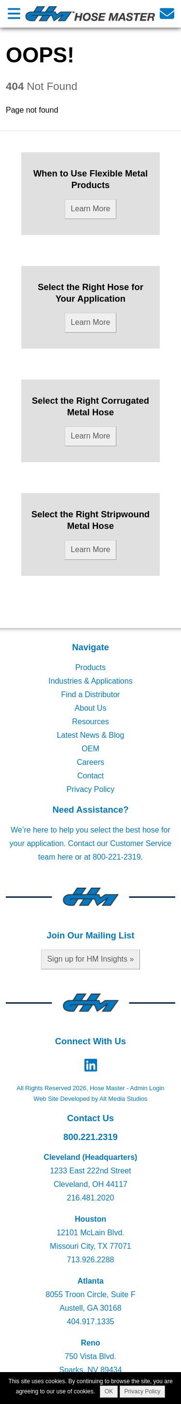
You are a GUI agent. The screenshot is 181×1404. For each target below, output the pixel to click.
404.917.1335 (90, 1321)
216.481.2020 (90, 1198)
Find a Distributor (90, 694)
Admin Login (147, 1088)
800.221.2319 (90, 1137)
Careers (90, 762)
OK (109, 1391)
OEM (90, 749)
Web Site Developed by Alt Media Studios (91, 1098)
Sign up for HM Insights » (90, 959)
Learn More (91, 209)
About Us (91, 708)
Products (90, 667)
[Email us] (167, 13)
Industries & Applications (90, 681)
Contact (90, 776)
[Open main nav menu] (14, 13)
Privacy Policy (91, 789)
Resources (90, 721)
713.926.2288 (90, 1260)
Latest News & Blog (91, 735)
